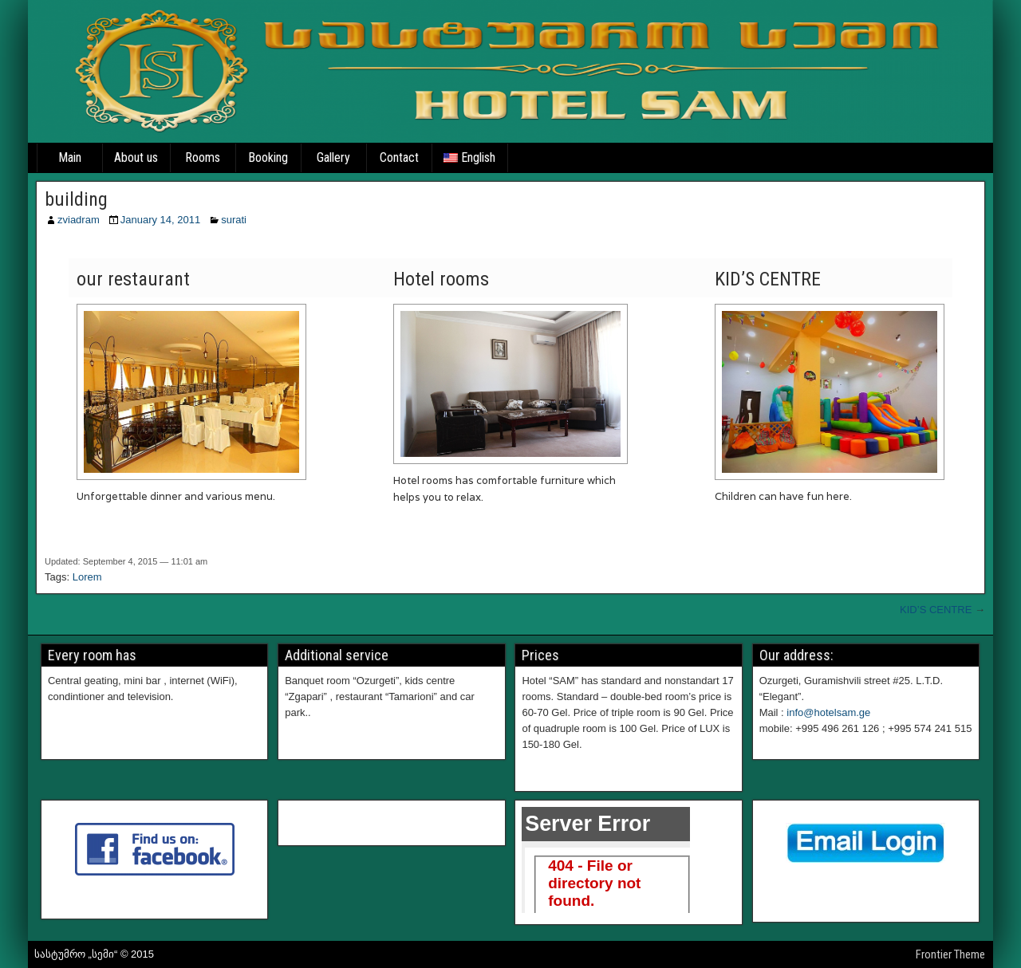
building (76, 199)
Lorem (87, 577)
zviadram (78, 220)
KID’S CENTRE (936, 610)
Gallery (333, 157)
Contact (399, 157)
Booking (268, 157)
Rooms (202, 157)
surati (233, 220)
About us (136, 157)
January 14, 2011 (160, 220)
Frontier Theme (950, 954)
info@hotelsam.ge (828, 712)
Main (69, 157)
